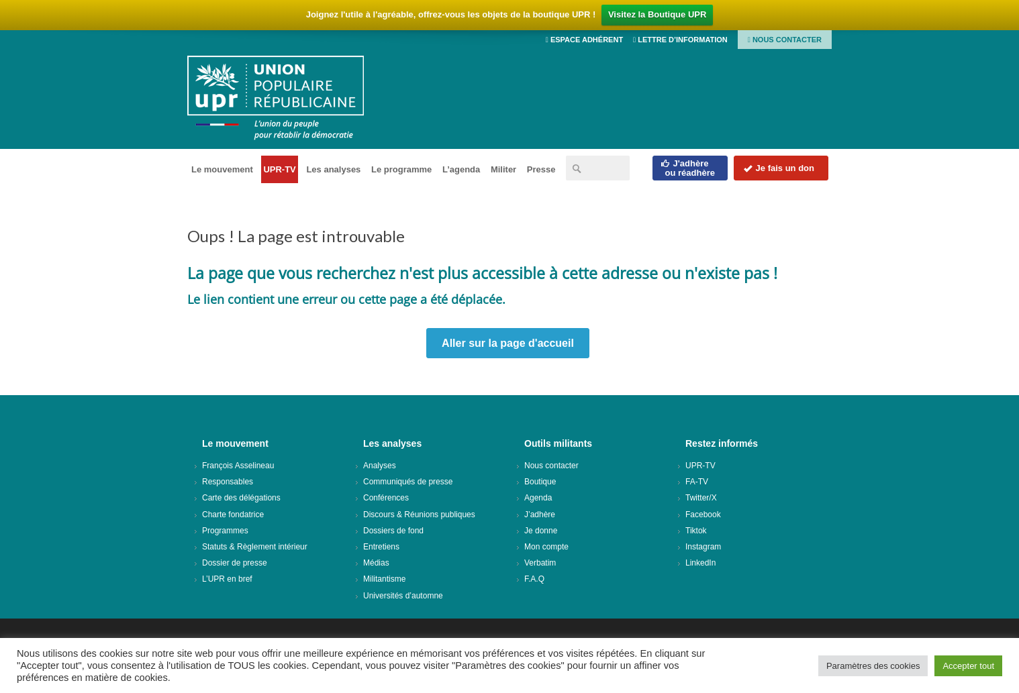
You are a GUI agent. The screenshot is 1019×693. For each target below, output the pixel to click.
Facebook (703, 514)
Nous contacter (785, 40)
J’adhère (539, 514)
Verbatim (540, 563)
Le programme (401, 169)
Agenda (538, 497)
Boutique (540, 481)
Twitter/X (701, 497)
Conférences (386, 497)
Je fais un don (778, 168)
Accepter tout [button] (968, 666)
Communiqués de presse (407, 481)
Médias (376, 563)
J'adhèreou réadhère (688, 168)
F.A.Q (534, 579)
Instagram (703, 546)
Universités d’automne (403, 595)
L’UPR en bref (227, 579)
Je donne (540, 530)
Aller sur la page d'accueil (508, 343)
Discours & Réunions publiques (419, 514)
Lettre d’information (680, 40)
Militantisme (384, 579)
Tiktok (696, 530)
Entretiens (381, 546)
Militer (503, 169)
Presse (541, 169)
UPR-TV (279, 169)
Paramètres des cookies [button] (873, 666)
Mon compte (546, 546)
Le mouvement (222, 169)
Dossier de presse (234, 563)
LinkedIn (700, 563)
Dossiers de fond (393, 530)
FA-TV (696, 481)
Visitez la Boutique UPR (657, 14)
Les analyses (333, 169)
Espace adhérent (584, 40)
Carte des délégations (241, 497)
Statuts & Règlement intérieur (254, 546)
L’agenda (461, 169)
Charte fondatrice (233, 514)
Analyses (379, 465)
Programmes (225, 530)
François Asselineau (238, 465)
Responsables (227, 481)
